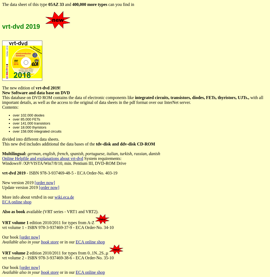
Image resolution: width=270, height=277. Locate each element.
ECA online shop (16, 202)
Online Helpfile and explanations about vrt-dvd (42, 158)
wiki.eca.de (64, 197)
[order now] (45, 182)
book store (50, 242)
